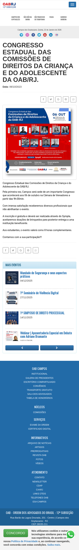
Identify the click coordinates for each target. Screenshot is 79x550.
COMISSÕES (39, 412)
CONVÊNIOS (39, 386)
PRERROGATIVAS (39, 451)
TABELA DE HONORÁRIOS (39, 398)
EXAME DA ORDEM (39, 425)
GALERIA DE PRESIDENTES (39, 378)
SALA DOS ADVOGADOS (39, 394)
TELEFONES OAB (39, 498)
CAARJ (39, 490)
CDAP (39, 485)
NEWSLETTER (39, 481)
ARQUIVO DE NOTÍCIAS (39, 443)
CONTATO (40, 477)
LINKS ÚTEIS (39, 494)
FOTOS (39, 459)
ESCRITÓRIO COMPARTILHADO (39, 382)
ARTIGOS (39, 447)
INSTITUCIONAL (39, 374)
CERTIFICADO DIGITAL (39, 429)
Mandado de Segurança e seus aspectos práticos (43, 275)
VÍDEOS (39, 463)
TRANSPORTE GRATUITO (39, 390)
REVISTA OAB (39, 455)
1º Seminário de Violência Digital (39, 293)
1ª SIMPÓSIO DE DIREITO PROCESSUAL (42, 313)
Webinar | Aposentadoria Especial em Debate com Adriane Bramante (46, 335)
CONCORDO (15, 533)
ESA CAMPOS (39, 502)
